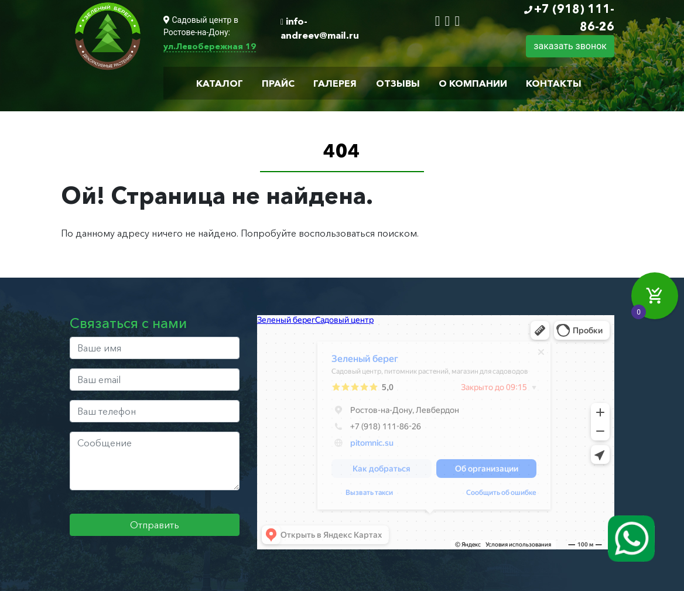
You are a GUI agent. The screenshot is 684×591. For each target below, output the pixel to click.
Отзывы (398, 83)
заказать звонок (570, 46)
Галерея (335, 83)
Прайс (278, 83)
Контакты (554, 83)
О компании (473, 83)
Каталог (219, 83)
